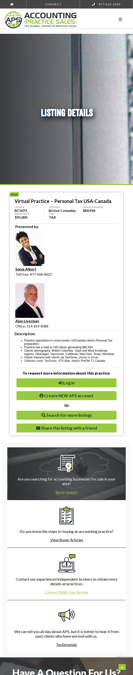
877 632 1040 (106, 4)
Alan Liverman (27, 321)
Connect (53, 4)
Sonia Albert (25, 269)
